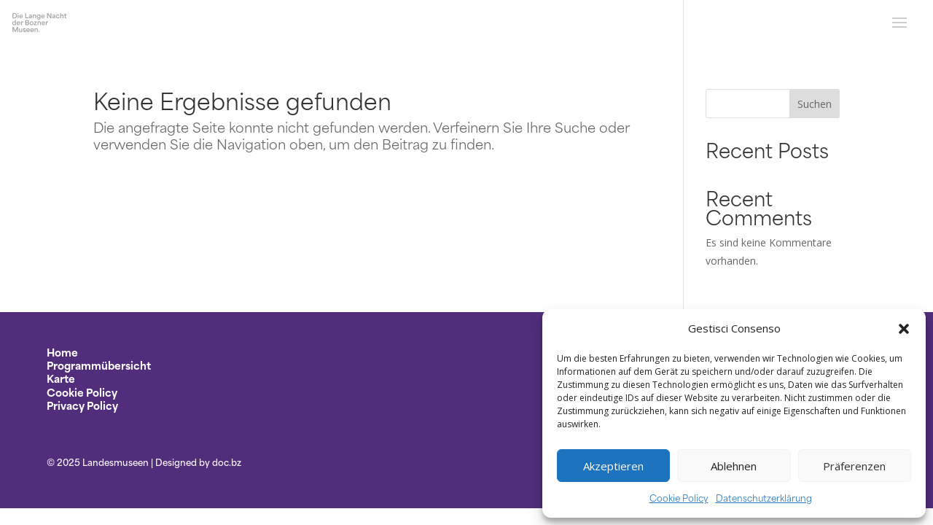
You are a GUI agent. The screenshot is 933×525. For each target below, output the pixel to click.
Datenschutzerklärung (764, 497)
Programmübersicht (99, 365)
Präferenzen (854, 466)
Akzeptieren (613, 466)
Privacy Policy (82, 405)
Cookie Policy (678, 497)
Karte (61, 378)
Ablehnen (734, 466)
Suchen (814, 104)
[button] (904, 329)
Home (62, 351)
